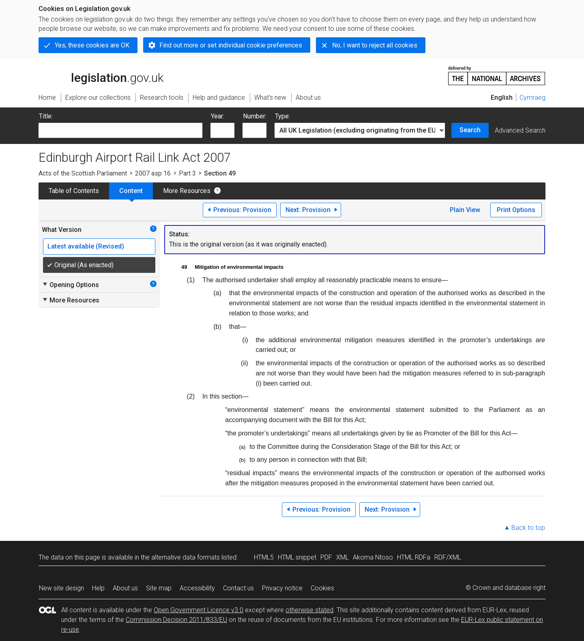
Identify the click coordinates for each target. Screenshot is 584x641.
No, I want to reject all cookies (374, 45)
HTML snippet (297, 557)
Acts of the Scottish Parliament (83, 173)
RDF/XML (447, 557)
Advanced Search (520, 130)
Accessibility (197, 588)
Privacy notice (282, 588)
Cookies (322, 588)
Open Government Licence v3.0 (198, 610)
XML (342, 557)
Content (131, 191)
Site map (159, 588)
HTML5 (264, 557)
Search (470, 130)
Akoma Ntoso (373, 557)
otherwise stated (309, 610)
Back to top (528, 528)
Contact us (238, 588)
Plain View (465, 210)
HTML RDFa (413, 557)
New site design (61, 588)
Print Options (516, 210)
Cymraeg (532, 97)
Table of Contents (74, 191)
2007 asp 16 (153, 173)
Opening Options (70, 285)
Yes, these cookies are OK (92, 45)
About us (125, 588)
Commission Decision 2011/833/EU (176, 620)
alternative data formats (185, 557)
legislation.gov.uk (101, 75)
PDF (326, 557)
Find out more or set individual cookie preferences (230, 45)
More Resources (186, 191)
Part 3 (187, 173)
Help (98, 588)
